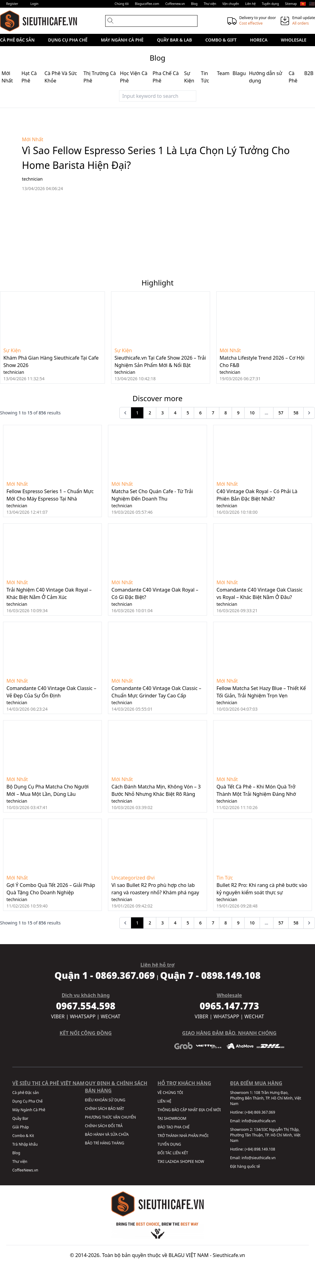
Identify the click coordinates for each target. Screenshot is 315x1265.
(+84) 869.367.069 (260, 1112)
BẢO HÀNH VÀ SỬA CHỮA (107, 1134)
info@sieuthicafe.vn (258, 1120)
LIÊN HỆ (164, 1101)
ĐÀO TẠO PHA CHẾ (173, 1127)
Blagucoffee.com (147, 4)
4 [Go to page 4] (175, 413)
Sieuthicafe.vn (229, 1255)
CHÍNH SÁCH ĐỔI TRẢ (103, 1125)
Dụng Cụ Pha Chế (67, 40)
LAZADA (172, 1161)
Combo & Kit (23, 1135)
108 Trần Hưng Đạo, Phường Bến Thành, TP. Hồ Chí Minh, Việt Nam (265, 1098)
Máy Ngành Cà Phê (122, 40)
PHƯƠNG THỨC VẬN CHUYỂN (110, 1117)
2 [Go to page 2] (150, 413)
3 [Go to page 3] (162, 413)
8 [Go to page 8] (225, 413)
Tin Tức (225, 877)
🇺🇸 (312, 3)
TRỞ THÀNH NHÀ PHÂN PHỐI (183, 1135)
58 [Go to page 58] (295, 413)
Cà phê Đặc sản (17, 40)
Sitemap (291, 4)
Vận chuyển (230, 4)
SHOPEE (187, 1161)
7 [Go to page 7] (213, 413)
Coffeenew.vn (175, 4)
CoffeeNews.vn (25, 1170)
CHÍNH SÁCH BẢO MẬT (104, 1108)
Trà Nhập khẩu (25, 1144)
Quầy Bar (20, 1118)
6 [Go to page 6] (200, 413)
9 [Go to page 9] (238, 413)
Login (34, 4)
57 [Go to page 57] (280, 413)
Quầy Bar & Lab (174, 40)
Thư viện (210, 4)
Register (12, 4)
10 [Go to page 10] (251, 413)
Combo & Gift (221, 40)
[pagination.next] (309, 413)
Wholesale (293, 40)
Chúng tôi (122, 4)
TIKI (161, 1161)
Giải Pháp (20, 1127)
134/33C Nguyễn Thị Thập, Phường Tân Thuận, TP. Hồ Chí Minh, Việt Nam (265, 1135)
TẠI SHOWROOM (172, 1118)
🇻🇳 (303, 3)
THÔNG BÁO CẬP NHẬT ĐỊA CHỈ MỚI (189, 1109)
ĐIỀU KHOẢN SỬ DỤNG (105, 1100)
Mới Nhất (32, 139)
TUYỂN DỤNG (169, 1144)
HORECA (259, 40)
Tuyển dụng (270, 4)
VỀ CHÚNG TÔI (170, 1092)
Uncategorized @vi (132, 877)
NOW (199, 1161)
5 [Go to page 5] (187, 413)
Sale (11, 52)
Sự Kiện (12, 350)
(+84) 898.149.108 (260, 1149)
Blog (194, 4)
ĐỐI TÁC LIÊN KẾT (173, 1152)
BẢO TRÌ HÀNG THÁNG (104, 1143)
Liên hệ (250, 4)
